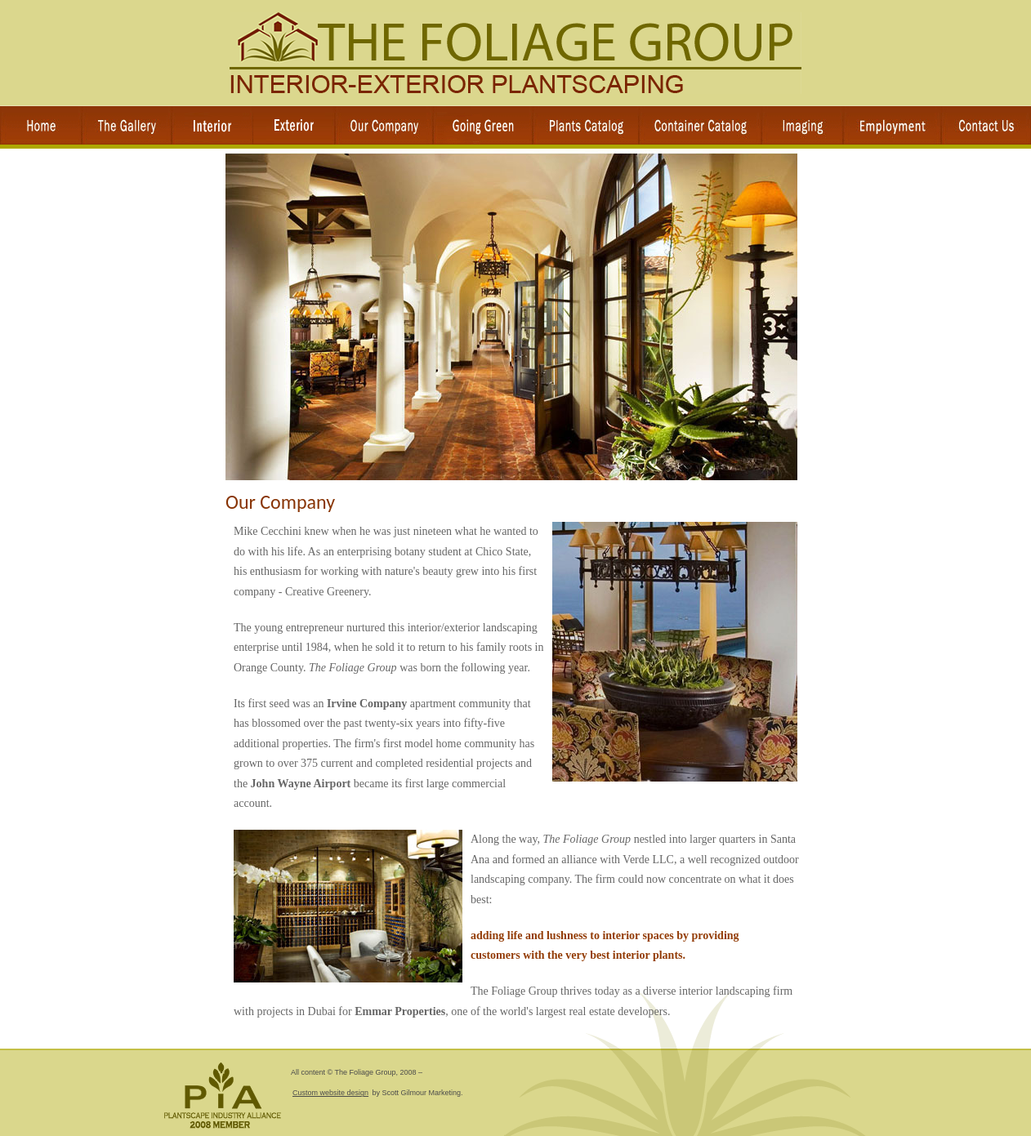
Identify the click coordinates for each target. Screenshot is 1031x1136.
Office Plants (483, 125)
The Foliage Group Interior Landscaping (515, 53)
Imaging (802, 125)
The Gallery (127, 125)
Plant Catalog (586, 125)
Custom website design (330, 1093)
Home (41, 125)
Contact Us (986, 125)
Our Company (384, 125)
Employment (892, 125)
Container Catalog (700, 125)
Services (212, 125)
